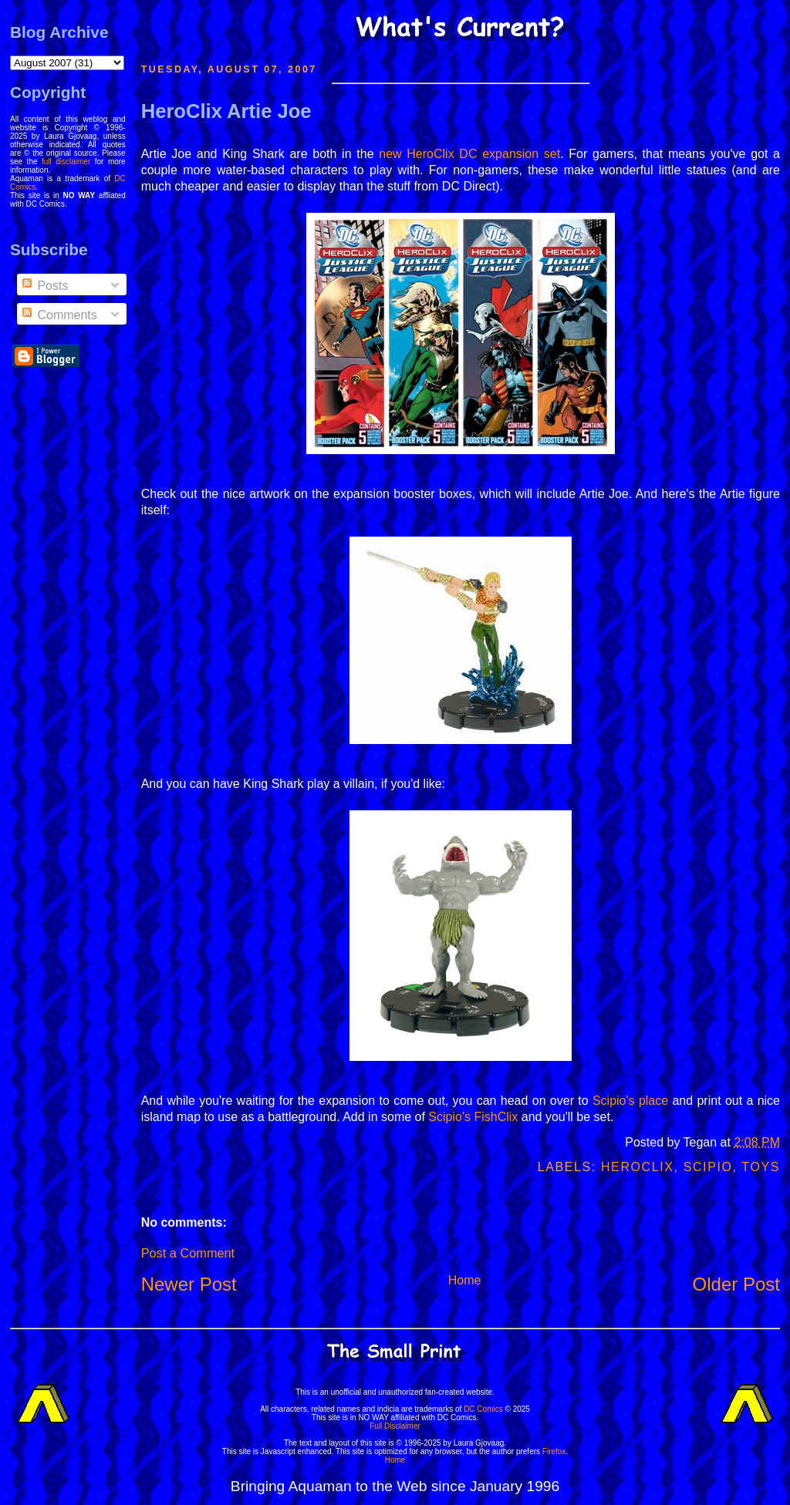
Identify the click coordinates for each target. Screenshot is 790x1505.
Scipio (708, 1166)
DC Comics (483, 1409)
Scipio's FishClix (473, 1116)
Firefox (554, 1451)
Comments (58, 315)
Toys (760, 1166)
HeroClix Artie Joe (226, 111)
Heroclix (637, 1166)
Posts (44, 285)
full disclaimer (66, 161)
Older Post (736, 1284)
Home (464, 1280)
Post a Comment (188, 1253)
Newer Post (189, 1284)
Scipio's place (630, 1100)
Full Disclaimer (395, 1426)
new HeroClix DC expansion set (469, 153)
